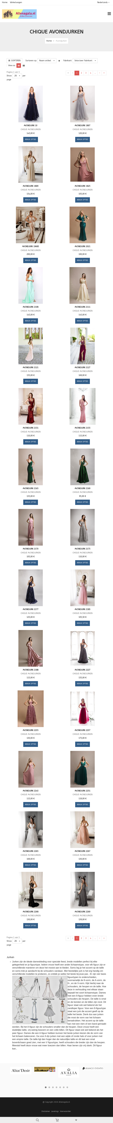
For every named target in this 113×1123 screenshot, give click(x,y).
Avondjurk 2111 (82, 307)
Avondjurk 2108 (30, 307)
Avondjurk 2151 (30, 428)
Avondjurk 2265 (30, 851)
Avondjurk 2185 (82, 609)
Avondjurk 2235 (30, 730)
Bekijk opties (30, 139)
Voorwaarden (65, 1111)
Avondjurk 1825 (82, 186)
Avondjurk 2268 (30, 912)
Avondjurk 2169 (82, 488)
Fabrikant (67, 60)
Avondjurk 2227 (82, 670)
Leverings (55, 1111)
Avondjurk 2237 (82, 730)
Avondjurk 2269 (82, 912)
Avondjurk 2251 (82, 791)
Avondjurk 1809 (30, 186)
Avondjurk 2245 (30, 791)
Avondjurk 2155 (82, 428)
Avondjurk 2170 (30, 549)
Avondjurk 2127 (82, 367)
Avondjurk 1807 (82, 125)
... (95, 73)
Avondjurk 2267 (82, 851)
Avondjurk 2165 (30, 488)
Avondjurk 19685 (30, 246)
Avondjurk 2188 (30, 670)
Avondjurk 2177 (30, 609)
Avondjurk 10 (30, 125)
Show (9, 76)
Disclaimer (46, 1111)
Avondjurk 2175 (82, 549)
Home (4, 2)
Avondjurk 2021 (82, 246)
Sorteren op (31, 60)
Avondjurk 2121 (30, 367)
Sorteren (14, 60)
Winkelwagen (16, 2)
